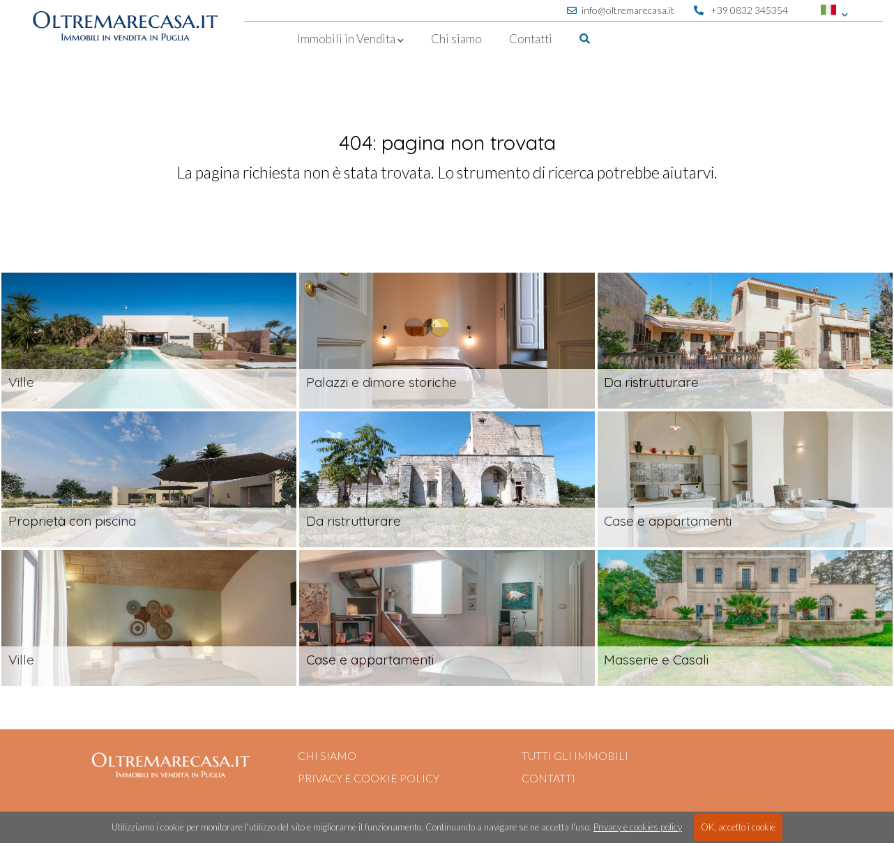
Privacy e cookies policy (637, 827)
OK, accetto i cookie (738, 827)
